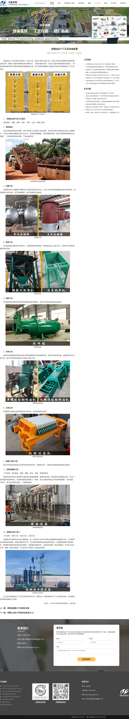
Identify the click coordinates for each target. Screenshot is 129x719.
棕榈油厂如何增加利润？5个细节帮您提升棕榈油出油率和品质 (103, 96)
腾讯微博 (64, 603)
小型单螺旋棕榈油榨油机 (9, 694)
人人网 (70, 603)
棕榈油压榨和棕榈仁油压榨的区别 (95, 104)
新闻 (105, 3)
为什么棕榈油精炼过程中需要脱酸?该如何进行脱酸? (100, 83)
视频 (89, 3)
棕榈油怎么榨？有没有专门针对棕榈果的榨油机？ (100, 109)
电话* (91, 638)
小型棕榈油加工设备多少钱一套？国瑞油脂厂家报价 (100, 64)
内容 (57, 647)
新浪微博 (58, 603)
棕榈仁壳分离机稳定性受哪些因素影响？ (97, 72)
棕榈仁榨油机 (6, 702)
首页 (59, 3)
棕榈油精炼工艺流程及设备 (18, 608)
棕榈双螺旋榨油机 (7, 704)
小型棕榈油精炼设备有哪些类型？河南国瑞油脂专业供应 (102, 67)
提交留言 (78, 53)
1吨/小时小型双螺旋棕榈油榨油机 (11, 691)
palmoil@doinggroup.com (30, 647)
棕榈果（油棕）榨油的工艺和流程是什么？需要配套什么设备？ (104, 112)
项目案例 (81, 3)
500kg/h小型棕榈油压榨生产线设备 (12, 688)
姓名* (58, 638)
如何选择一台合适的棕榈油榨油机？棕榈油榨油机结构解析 (102, 69)
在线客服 (71, 53)
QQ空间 (52, 603)
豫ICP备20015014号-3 (78, 717)
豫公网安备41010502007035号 (96, 717)
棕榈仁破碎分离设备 (7, 699)
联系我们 (123, 3)
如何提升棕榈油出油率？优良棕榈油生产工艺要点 (100, 93)
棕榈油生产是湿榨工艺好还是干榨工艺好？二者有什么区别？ (103, 75)
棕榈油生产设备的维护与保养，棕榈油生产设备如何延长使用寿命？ (105, 107)
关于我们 (114, 3)
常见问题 (97, 3)
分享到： (46, 603)
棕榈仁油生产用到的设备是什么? (20, 613)
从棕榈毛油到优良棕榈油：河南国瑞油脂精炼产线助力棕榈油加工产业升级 (107, 101)
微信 (74, 603)
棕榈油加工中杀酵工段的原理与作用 (96, 98)
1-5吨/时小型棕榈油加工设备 (10, 686)
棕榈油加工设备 (69, 3)
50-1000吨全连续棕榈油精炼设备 (11, 696)
